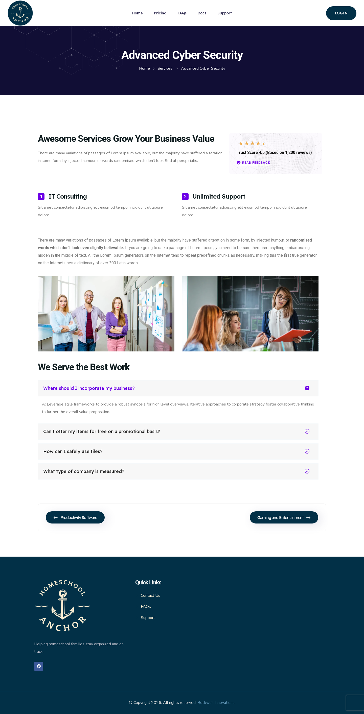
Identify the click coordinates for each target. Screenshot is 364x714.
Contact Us (150, 595)
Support (224, 13)
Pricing (160, 13)
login (341, 13)
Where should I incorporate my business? (176, 388)
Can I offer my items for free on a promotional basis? (176, 431)
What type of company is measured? (176, 471)
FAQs (182, 13)
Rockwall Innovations (216, 702)
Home (137, 13)
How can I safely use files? (176, 451)
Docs (202, 13)
